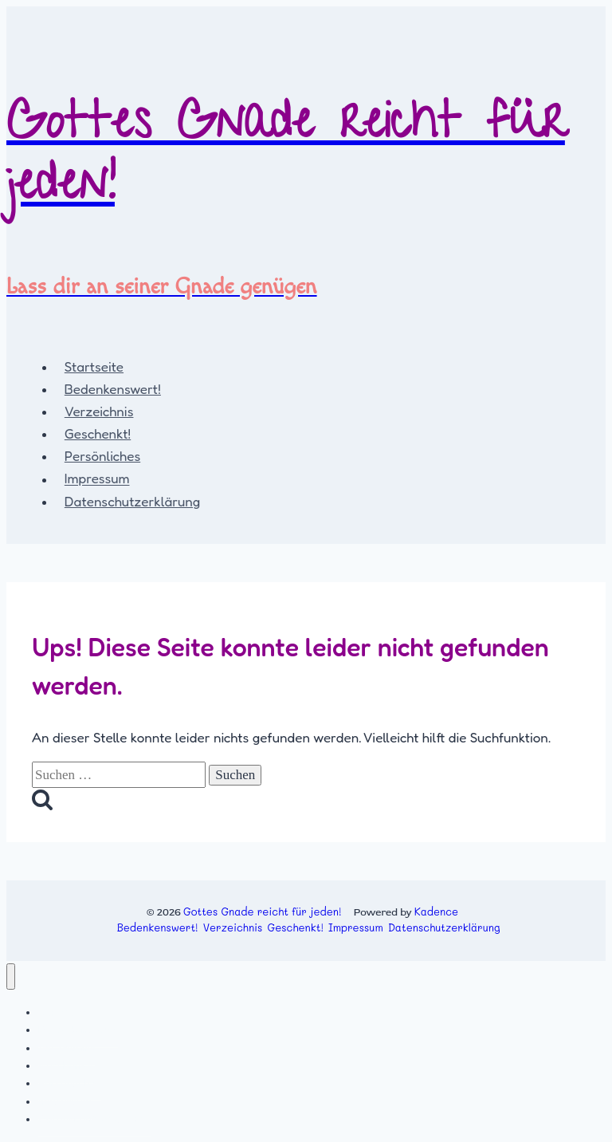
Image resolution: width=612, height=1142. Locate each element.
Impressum (97, 479)
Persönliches (102, 455)
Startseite (94, 366)
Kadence (436, 911)
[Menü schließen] (10, 976)
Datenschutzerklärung (133, 501)
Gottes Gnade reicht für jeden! (262, 911)
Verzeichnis (99, 411)
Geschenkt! (98, 433)
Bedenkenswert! (113, 388)
